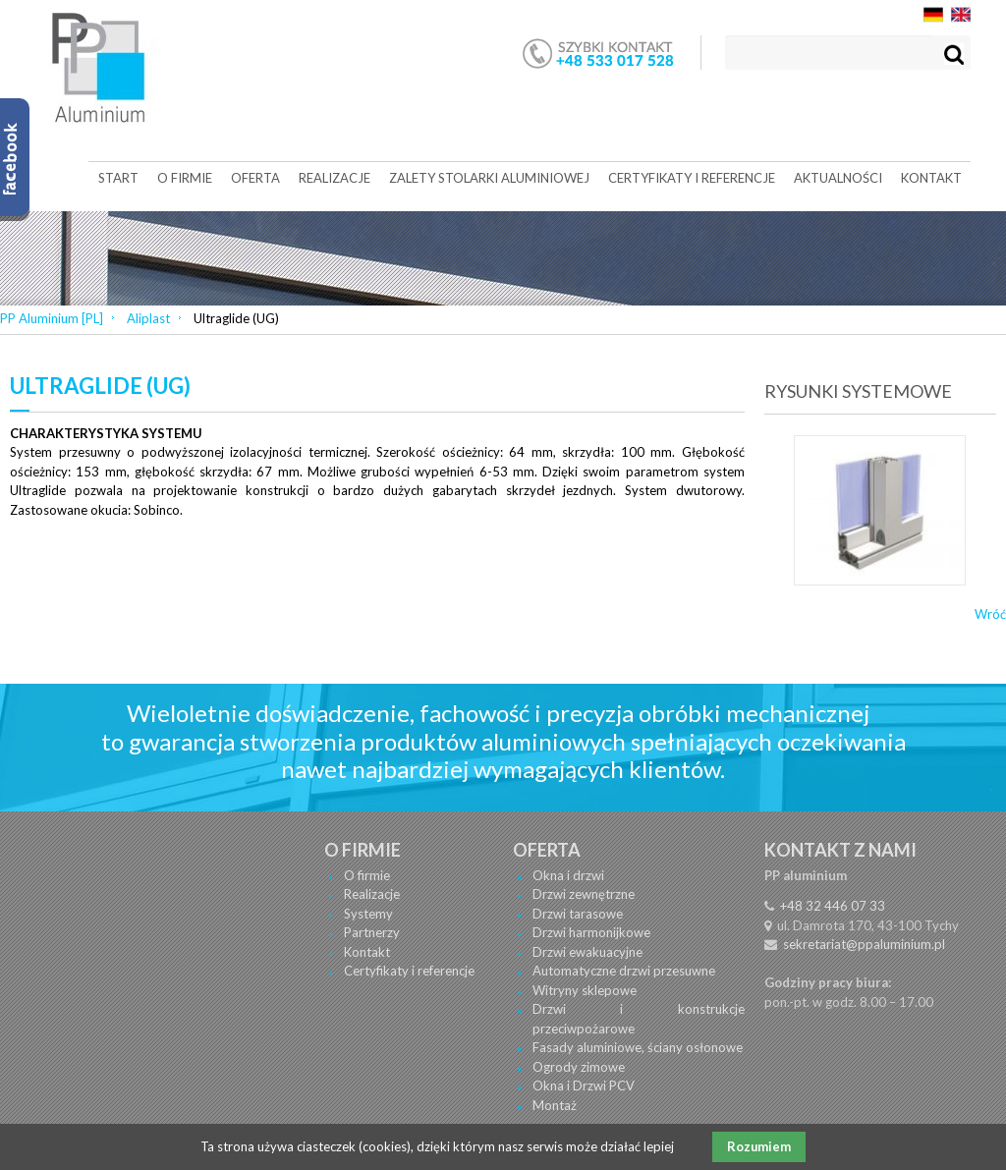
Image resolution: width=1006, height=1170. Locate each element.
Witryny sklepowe (584, 990)
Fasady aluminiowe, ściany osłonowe (637, 1047)
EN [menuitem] (961, 15)
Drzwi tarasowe (577, 913)
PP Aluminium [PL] (51, 318)
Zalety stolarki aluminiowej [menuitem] (489, 178)
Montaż (554, 1105)
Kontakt (367, 952)
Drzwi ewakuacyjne (587, 952)
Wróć (990, 614)
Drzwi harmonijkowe (591, 932)
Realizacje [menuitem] (334, 178)
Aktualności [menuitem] (838, 178)
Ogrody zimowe (578, 1067)
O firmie (367, 875)
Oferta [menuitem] (255, 178)
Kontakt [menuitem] (931, 178)
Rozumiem (759, 1146)
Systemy (368, 913)
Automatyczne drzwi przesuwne (623, 970)
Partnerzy (372, 932)
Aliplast (148, 318)
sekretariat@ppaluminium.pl (864, 944)
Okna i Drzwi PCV (583, 1085)
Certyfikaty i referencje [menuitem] (691, 178)
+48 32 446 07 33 (832, 906)
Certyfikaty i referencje (409, 970)
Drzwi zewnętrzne (583, 894)
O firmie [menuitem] (184, 178)
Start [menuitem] (118, 178)
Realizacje (372, 894)
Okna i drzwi (568, 875)
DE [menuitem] (933, 15)
